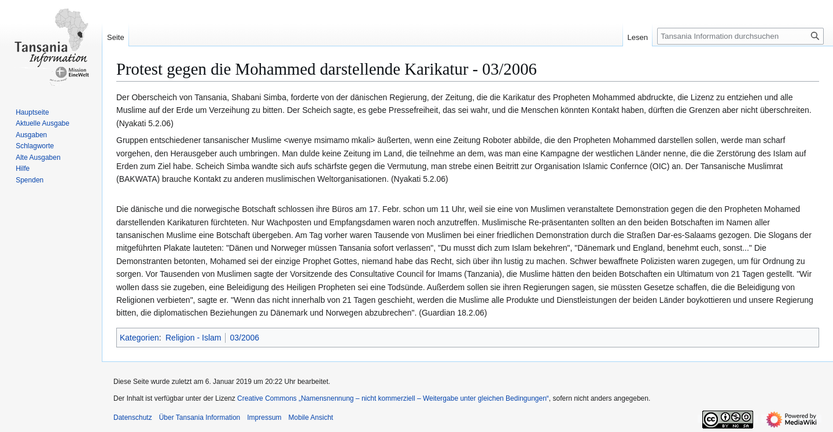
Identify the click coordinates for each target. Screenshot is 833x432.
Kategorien (139, 337)
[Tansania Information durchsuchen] (740, 36)
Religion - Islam (193, 337)
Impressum (264, 417)
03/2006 (244, 337)
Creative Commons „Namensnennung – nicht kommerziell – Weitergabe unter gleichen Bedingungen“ (393, 398)
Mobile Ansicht (311, 417)
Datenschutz (132, 417)
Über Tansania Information (200, 417)
